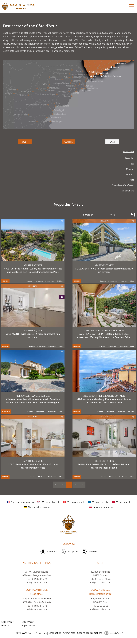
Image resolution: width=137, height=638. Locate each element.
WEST (25, 141)
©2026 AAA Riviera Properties (31, 633)
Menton (130, 169)
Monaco (130, 174)
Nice (132, 179)
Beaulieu (129, 158)
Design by (116, 633)
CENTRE (68, 141)
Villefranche (128, 190)
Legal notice (55, 632)
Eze (132, 163)
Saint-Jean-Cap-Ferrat (123, 185)
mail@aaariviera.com (37, 582)
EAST (112, 141)
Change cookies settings (89, 632)
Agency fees (69, 632)
